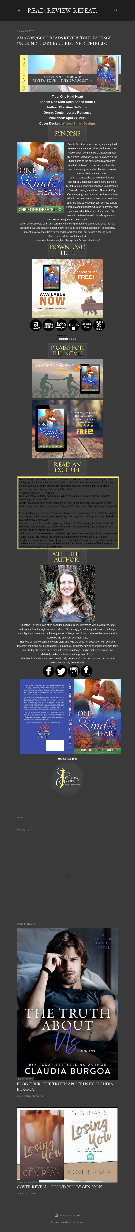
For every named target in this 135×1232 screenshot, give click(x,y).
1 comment (31, 1193)
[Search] (116, 9)
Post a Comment (34, 1095)
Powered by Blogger (67, 1215)
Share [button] (20, 817)
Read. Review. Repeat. (62, 10)
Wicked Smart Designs (79, 123)
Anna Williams (76, 1222)
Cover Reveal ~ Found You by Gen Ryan (59, 1186)
